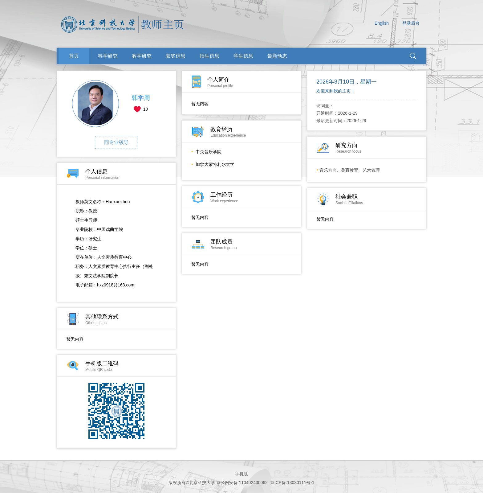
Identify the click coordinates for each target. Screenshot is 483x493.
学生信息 (243, 56)
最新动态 (277, 56)
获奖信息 (175, 56)
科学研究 (108, 56)
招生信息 (209, 56)
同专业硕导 (116, 142)
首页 (74, 56)
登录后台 (411, 23)
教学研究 (142, 56)
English (382, 23)
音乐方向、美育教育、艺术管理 (349, 170)
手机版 (241, 473)
